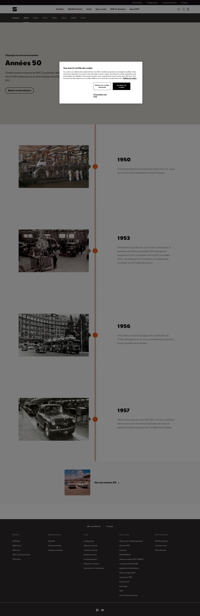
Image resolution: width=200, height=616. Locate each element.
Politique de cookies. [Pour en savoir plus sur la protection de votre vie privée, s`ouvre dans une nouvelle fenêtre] (130, 78)
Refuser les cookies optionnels (102, 86)
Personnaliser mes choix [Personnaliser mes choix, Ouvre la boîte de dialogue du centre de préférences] (100, 95)
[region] (100, 83)
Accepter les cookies (121, 86)
